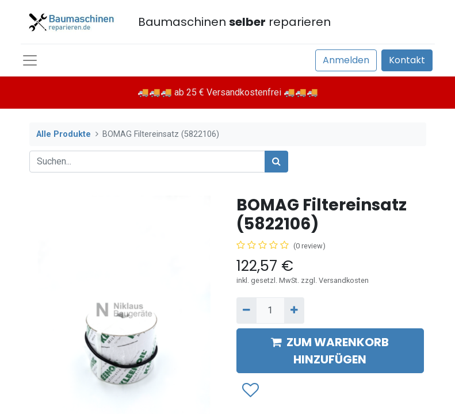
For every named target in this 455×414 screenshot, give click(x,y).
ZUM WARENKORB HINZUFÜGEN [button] (330, 350)
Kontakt (407, 60)
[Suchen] (276, 161)
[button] (250, 390)
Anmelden (346, 60)
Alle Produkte (63, 134)
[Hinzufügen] (294, 310)
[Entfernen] (246, 310)
